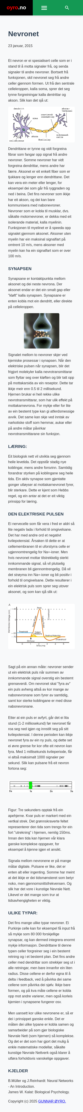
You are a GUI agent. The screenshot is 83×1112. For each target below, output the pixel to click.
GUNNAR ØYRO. (52, 1101)
